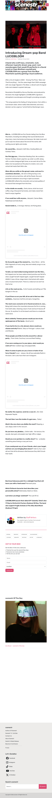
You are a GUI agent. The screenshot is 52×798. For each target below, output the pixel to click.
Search (43, 786)
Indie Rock (16, 534)
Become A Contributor (11, 744)
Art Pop (31, 537)
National (8, 534)
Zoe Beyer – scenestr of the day (14, 646)
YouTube (10, 771)
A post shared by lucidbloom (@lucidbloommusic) (26, 255)
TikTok (8, 767)
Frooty (7, 747)
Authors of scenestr (11, 730)
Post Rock (24, 537)
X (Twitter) (10, 775)
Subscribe (9, 570)
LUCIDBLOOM (39, 537)
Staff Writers (31, 517)
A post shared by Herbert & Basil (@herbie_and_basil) (26, 405)
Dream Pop (16, 537)
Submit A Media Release (12, 741)
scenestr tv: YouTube (11, 733)
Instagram (10, 762)
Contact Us (8, 736)
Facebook (10, 758)
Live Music (8, 537)
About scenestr (9, 738)
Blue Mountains (33, 534)
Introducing (24, 534)
